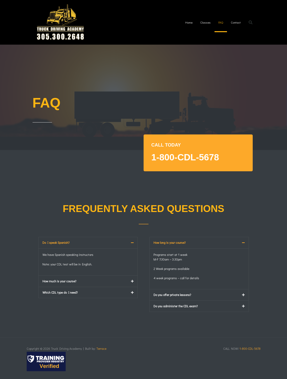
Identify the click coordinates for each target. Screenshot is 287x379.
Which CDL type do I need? (60, 292)
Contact (236, 22)
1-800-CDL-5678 (187, 157)
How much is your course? (59, 281)
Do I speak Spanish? (56, 242)
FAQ (220, 22)
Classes (205, 22)
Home (189, 22)
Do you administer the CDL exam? (176, 306)
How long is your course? (170, 242)
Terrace (101, 348)
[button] (250, 22)
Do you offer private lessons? (173, 295)
